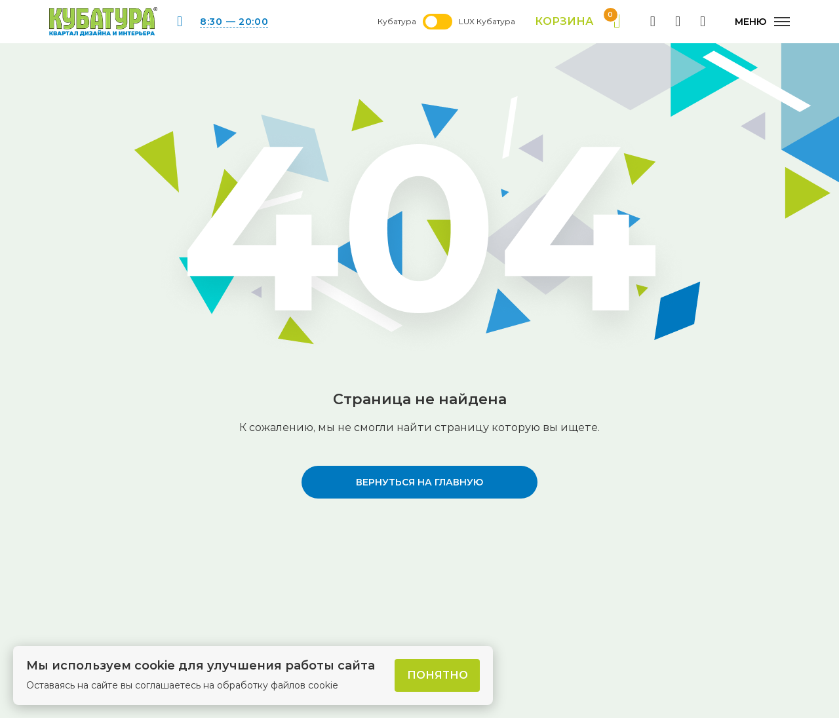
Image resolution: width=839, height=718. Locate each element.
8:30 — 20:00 (234, 22)
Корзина (578, 21)
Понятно (437, 675)
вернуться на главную (419, 482)
